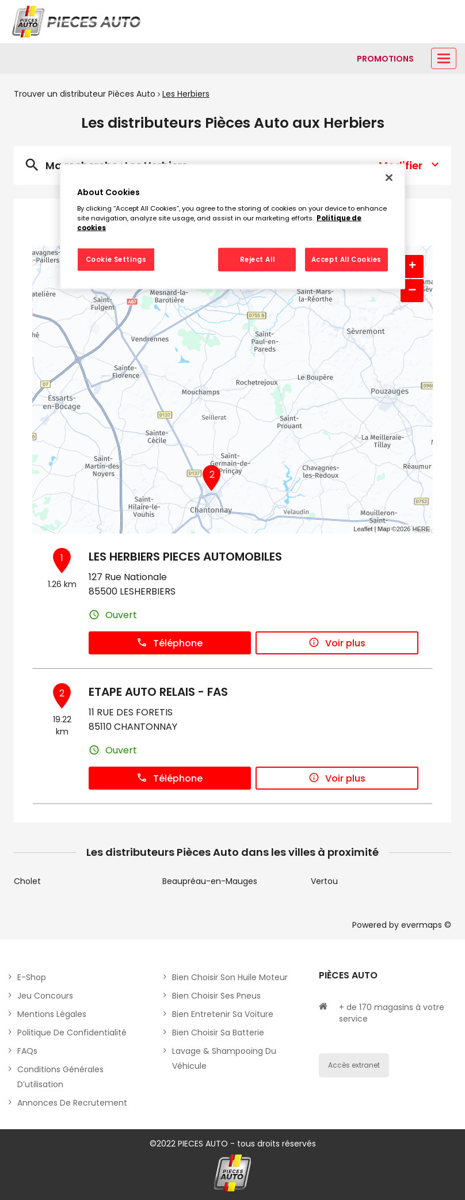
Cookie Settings (116, 259)
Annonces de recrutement (72, 1102)
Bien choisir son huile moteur (230, 977)
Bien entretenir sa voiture (222, 1014)
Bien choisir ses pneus (216, 995)
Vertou (324, 881)
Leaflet (362, 528)
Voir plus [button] (336, 643)
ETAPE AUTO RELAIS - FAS (158, 692)
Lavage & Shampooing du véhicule (224, 1058)
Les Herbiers (185, 94)
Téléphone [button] (169, 643)
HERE (421, 528)
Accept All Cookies (346, 259)
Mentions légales (51, 1014)
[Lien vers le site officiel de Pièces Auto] (78, 21)
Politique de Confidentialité (72, 1032)
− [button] (412, 290)
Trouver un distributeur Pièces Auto (84, 94)
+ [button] (412, 266)
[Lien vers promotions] (385, 58)
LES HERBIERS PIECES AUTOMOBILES (185, 556)
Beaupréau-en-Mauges (209, 881)
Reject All (257, 259)
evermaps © (426, 925)
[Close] (389, 177)
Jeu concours (45, 995)
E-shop (31, 977)
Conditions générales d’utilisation (60, 1077)
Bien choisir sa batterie (218, 1032)
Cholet (27, 881)
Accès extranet (354, 1065)
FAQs (27, 1051)
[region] (232, 226)
